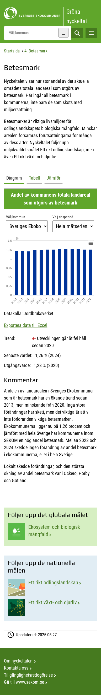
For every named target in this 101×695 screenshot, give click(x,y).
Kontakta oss (16, 668)
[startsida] (50, 13)
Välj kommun (15, 217)
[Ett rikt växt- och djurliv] (50, 607)
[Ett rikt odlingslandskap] (50, 587)
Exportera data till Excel (25, 325)
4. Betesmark (35, 50)
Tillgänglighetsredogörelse (28, 675)
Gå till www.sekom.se (24, 682)
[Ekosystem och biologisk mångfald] (50, 532)
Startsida (12, 50)
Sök (77, 33)
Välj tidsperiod (62, 217)
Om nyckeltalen (18, 661)
